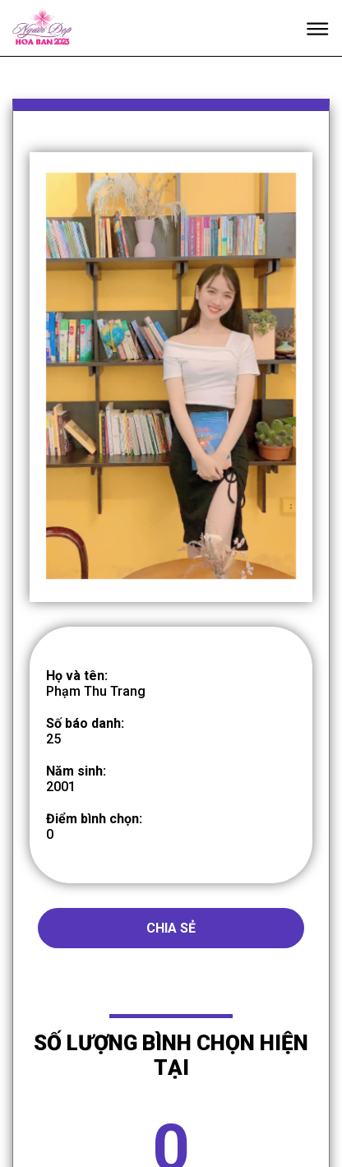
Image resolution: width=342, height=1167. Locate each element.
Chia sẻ (171, 950)
